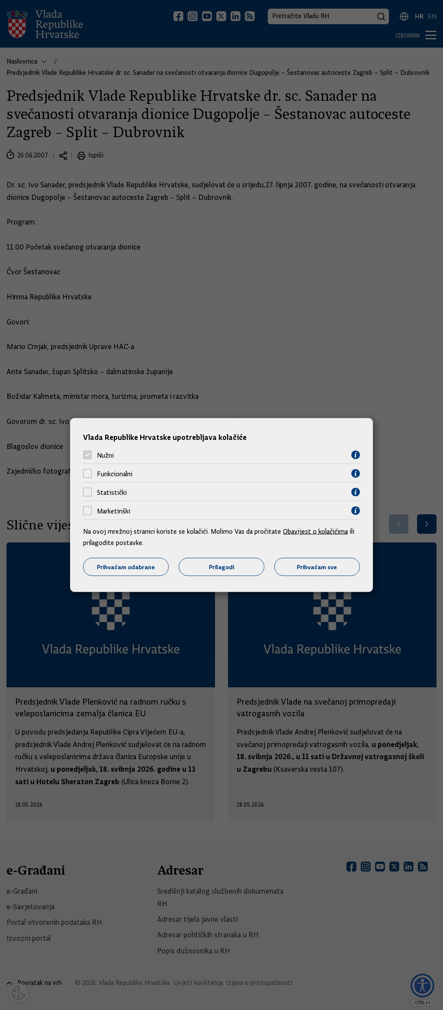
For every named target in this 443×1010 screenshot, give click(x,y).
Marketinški (113, 511)
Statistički (112, 492)
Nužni (105, 455)
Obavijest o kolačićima (315, 531)
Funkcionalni (114, 474)
